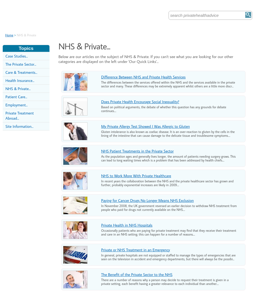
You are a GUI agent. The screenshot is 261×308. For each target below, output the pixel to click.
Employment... (16, 104)
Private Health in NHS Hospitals (127, 225)
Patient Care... (16, 96)
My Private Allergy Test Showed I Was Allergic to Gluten (145, 126)
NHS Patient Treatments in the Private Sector (137, 151)
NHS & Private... (18, 88)
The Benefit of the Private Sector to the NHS (136, 274)
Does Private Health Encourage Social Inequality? (140, 101)
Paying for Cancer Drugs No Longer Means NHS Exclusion (147, 200)
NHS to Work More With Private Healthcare (136, 175)
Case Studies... (16, 56)
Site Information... (19, 126)
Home (9, 35)
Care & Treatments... (21, 72)
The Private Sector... (20, 64)
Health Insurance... (19, 80)
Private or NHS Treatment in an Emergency (135, 249)
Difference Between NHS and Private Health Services (143, 77)
